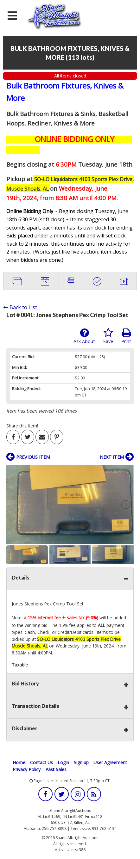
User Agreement (110, 762)
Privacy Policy (27, 769)
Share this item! (22, 426)
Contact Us (41, 762)
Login (63, 762)
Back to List (20, 307)
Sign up (81, 762)
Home (19, 762)
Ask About (84, 336)
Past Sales (56, 769)
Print (126, 336)
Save (108, 336)
